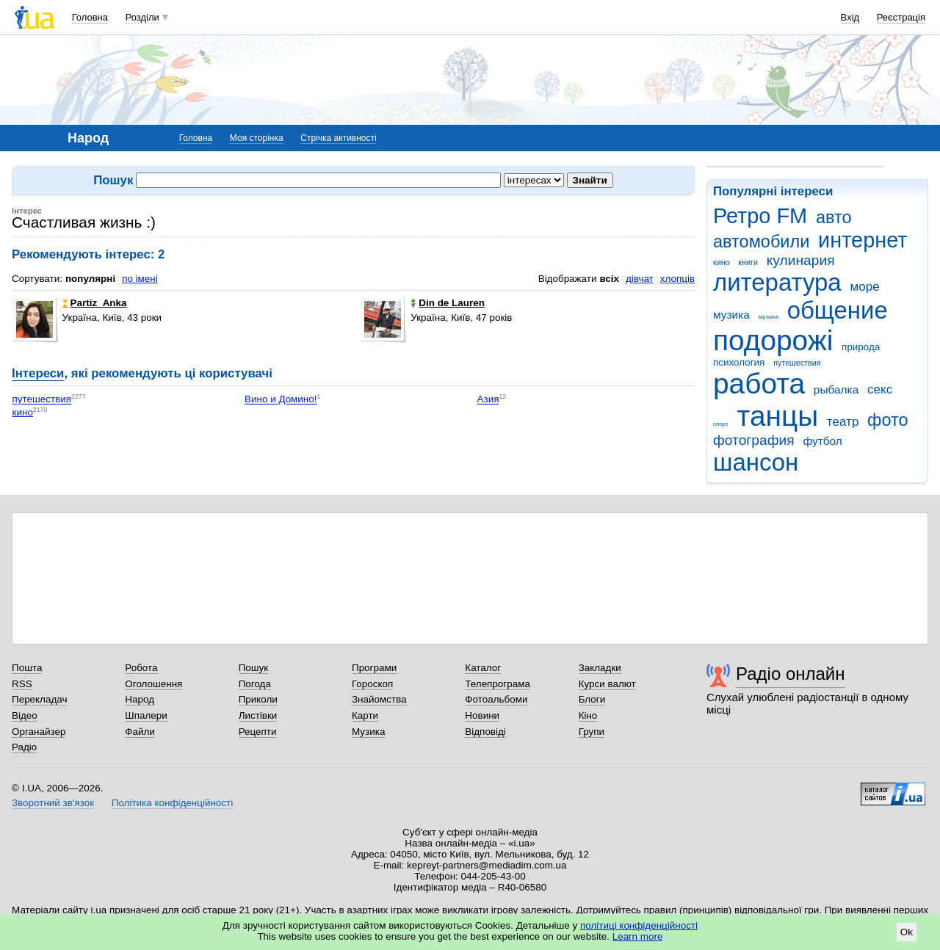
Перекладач (39, 699)
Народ (139, 699)
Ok (906, 932)
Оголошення (153, 683)
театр (843, 422)
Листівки (258, 715)
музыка (768, 316)
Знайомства (379, 699)
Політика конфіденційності (172, 802)
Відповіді (485, 731)
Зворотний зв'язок (53, 802)
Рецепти (258, 731)
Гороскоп (372, 683)
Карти (365, 715)
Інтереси (38, 373)
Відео (24, 715)
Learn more (637, 936)
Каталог (483, 667)
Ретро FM (760, 216)
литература (777, 282)
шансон (755, 462)
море (864, 287)
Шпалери (146, 715)
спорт (720, 424)
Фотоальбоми (496, 699)
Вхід (850, 17)
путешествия (796, 362)
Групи (591, 731)
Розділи (142, 17)
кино (721, 262)
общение (837, 310)
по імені (140, 278)
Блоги (592, 699)
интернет (862, 240)
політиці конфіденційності (639, 925)
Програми (374, 667)
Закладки (600, 667)
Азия (488, 399)
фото (887, 419)
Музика (368, 731)
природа (861, 346)
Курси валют (607, 683)
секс (879, 389)
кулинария (801, 260)
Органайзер (38, 731)
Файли (140, 731)
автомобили (761, 241)
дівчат (640, 278)
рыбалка (836, 389)
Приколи (258, 699)
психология (738, 362)
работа (759, 383)
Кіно (588, 715)
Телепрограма (497, 683)
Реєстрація (901, 17)
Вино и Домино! (281, 399)
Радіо (24, 747)
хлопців (677, 278)
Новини (482, 715)
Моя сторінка (256, 138)
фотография (754, 440)
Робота (141, 667)
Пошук (254, 667)
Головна (90, 17)
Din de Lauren (448, 302)
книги (748, 262)
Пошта (27, 667)
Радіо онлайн (790, 674)
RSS (22, 683)
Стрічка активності (338, 138)
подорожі (773, 340)
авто (834, 217)
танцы (778, 416)
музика (731, 314)
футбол (822, 441)
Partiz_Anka (94, 302)
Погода (255, 683)
